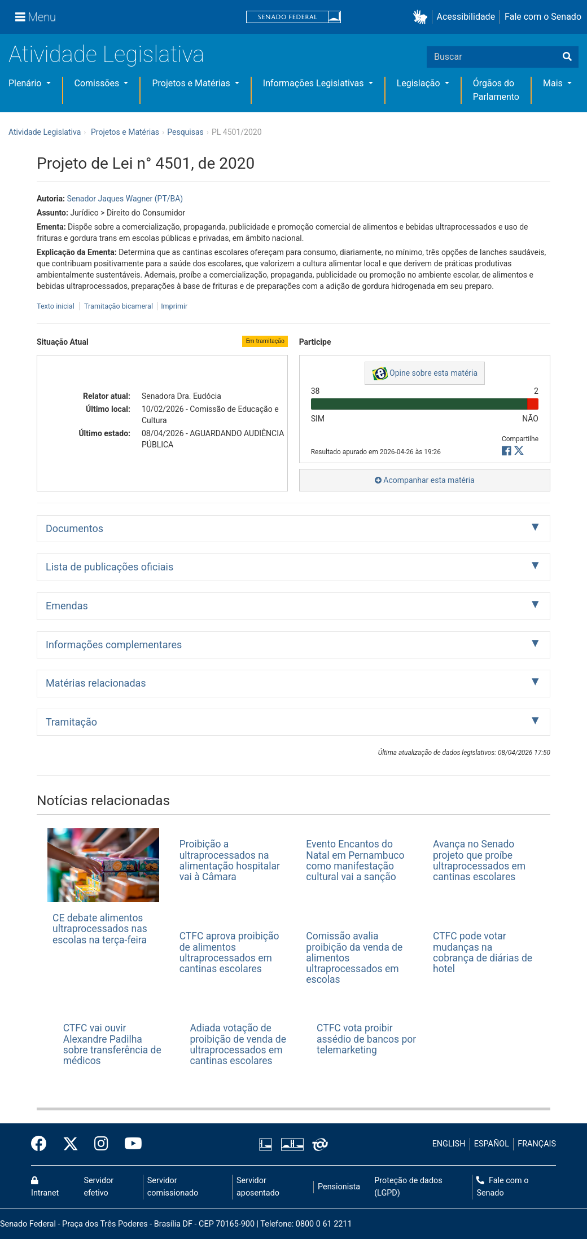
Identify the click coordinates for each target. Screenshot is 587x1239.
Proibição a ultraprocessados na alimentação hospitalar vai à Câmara (229, 860)
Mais (554, 83)
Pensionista (339, 1187)
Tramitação (71, 722)
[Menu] (35, 16)
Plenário (25, 83)
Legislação (420, 83)
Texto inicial (56, 306)
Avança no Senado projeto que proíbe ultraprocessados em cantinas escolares (479, 860)
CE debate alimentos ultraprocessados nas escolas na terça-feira (99, 929)
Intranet (45, 1187)
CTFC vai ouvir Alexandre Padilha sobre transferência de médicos (112, 1044)
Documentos (74, 528)
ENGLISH (449, 1144)
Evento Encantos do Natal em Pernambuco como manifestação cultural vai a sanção (355, 860)
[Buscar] (567, 57)
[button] (422, 17)
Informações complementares (114, 645)
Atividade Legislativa (106, 54)
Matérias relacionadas (96, 683)
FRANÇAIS (537, 1144)
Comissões (98, 83)
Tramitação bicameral (118, 306)
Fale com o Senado (543, 16)
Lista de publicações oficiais (109, 567)
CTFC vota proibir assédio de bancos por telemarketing (366, 1039)
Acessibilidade (466, 16)
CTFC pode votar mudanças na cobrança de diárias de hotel (482, 952)
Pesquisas (185, 132)
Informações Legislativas (314, 83)
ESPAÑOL (491, 1144)
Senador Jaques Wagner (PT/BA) (125, 198)
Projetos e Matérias (192, 83)
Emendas (67, 606)
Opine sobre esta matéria (425, 373)
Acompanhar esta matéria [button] (425, 480)
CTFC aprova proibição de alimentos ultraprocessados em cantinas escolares (229, 952)
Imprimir (174, 306)
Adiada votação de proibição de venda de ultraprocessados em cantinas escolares (238, 1044)
